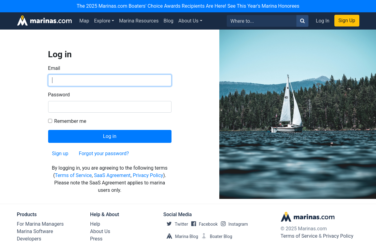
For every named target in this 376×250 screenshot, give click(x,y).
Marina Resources (139, 21)
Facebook (203, 224)
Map (84, 21)
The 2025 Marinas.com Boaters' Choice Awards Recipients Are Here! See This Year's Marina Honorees (187, 6)
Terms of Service (73, 175)
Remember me (70, 121)
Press (96, 239)
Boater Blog (215, 236)
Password (59, 95)
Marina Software (35, 231)
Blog (168, 21)
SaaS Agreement (112, 175)
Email (54, 68)
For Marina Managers (40, 224)
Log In (322, 21)
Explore (102, 21)
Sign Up (346, 20)
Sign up (60, 153)
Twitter (175, 224)
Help (95, 224)
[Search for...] (262, 21)
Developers (29, 239)
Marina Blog (180, 236)
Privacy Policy (148, 175)
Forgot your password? (104, 153)
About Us (188, 21)
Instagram (233, 224)
